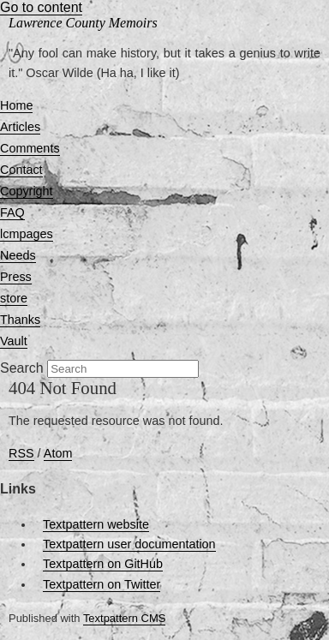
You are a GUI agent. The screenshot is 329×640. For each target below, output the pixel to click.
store (13, 298)
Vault (13, 341)
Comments (30, 148)
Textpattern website (96, 524)
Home (16, 105)
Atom (58, 453)
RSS (21, 453)
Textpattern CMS (124, 618)
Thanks (20, 319)
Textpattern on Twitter (101, 584)
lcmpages (26, 234)
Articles (20, 127)
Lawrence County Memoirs (83, 22)
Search (22, 368)
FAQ (12, 212)
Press (16, 277)
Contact (21, 169)
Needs (18, 255)
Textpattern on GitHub (103, 564)
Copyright (26, 191)
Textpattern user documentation (129, 544)
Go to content (41, 7)
